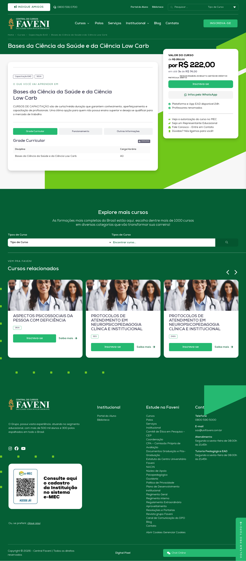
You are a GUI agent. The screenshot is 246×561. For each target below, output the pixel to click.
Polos (99, 23)
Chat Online (176, 553)
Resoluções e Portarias (160, 510)
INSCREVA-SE (220, 23)
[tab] (35, 131)
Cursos (21, 35)
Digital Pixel (122, 553)
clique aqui (33, 523)
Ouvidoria (152, 479)
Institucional (153, 428)
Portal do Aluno (139, 7)
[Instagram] (10, 449)
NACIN (150, 467)
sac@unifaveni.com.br (208, 430)
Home (11, 35)
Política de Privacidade (160, 483)
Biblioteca (157, 7)
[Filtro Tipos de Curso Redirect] (60, 242)
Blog (157, 23)
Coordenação (154, 439)
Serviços (114, 23)
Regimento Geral (156, 494)
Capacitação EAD (38, 35)
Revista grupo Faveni (159, 514)
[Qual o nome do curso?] (163, 242)
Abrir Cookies (154, 532)
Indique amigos (29, 7)
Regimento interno (157, 498)
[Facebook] (16, 449)
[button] (144, 141)
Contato (172, 23)
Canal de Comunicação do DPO (165, 518)
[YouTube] (23, 449)
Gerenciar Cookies (174, 532)
